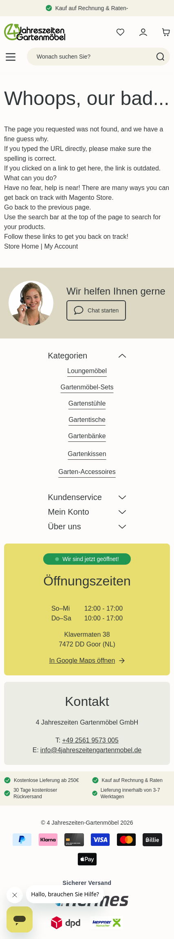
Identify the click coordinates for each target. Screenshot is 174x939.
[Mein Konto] (143, 32)
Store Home (21, 246)
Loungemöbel (87, 370)
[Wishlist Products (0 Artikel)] (120, 32)
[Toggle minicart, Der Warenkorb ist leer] (164, 32)
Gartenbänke (87, 435)
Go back (16, 207)
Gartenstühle (87, 403)
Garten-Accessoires (87, 471)
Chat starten (96, 310)
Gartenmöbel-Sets (87, 387)
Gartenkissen (87, 453)
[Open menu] (10, 57)
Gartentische (87, 419)
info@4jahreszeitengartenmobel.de (90, 750)
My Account (61, 246)
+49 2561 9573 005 (90, 740)
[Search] (160, 57)
